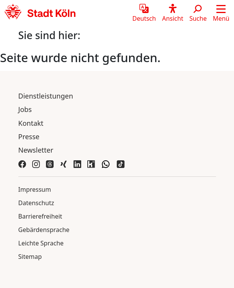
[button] (221, 13)
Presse (29, 136)
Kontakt (31, 123)
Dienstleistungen (45, 95)
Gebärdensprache (44, 229)
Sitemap (30, 256)
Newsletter (36, 150)
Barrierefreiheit (40, 216)
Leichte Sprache (41, 243)
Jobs (25, 109)
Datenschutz (36, 203)
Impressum (34, 189)
